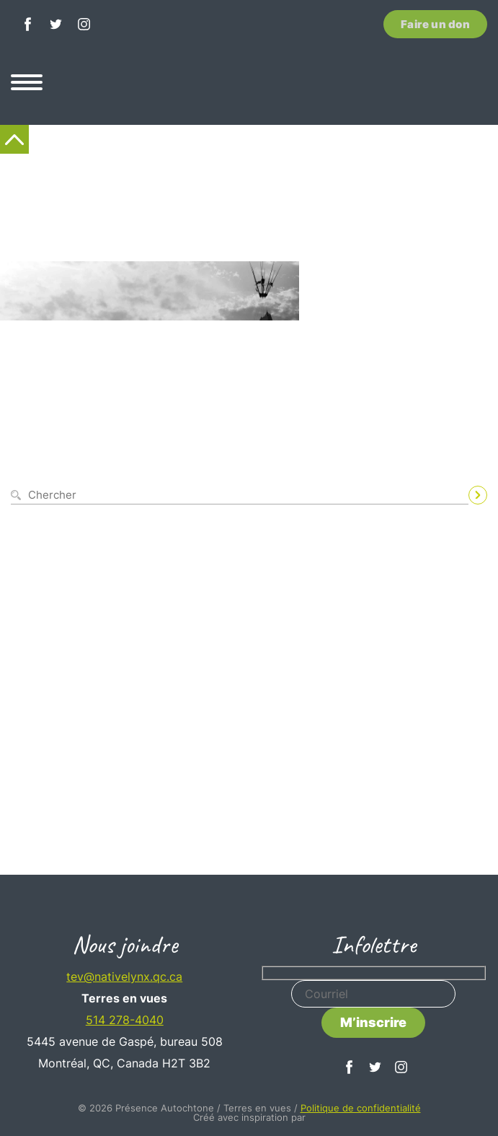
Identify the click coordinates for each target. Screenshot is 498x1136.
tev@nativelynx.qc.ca (124, 976)
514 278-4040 (125, 1020)
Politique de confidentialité (361, 1108)
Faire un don (435, 24)
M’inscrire (373, 1022)
